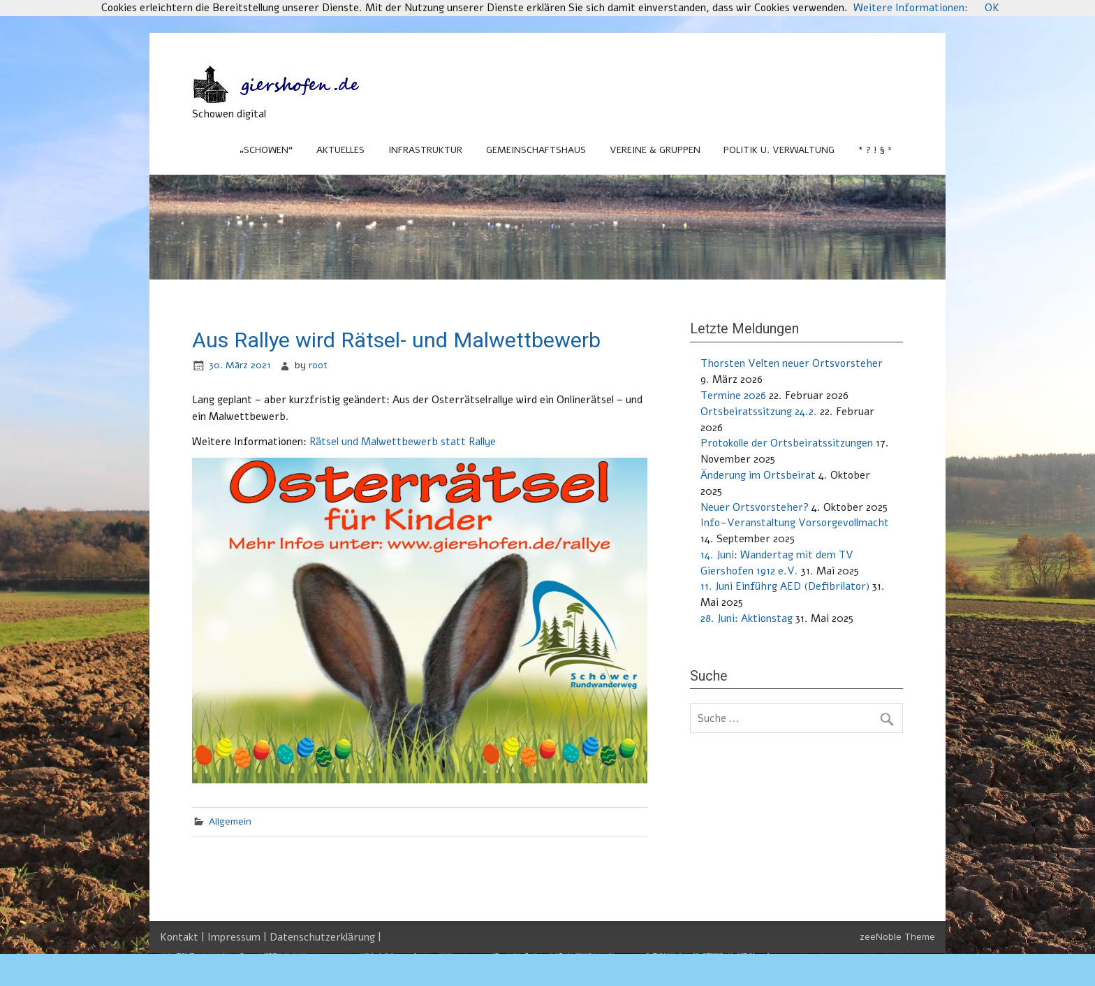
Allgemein (230, 821)
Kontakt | (183, 937)
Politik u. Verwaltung (779, 150)
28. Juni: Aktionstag (746, 618)
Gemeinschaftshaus (536, 150)
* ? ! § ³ (874, 150)
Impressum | (238, 937)
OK (992, 8)
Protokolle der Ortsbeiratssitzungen (786, 443)
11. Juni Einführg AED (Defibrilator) (784, 586)
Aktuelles (340, 150)
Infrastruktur (425, 150)
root (318, 365)
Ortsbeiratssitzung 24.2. (758, 412)
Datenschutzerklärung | (325, 937)
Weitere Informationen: (910, 8)
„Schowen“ (266, 150)
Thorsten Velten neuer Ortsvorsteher (791, 363)
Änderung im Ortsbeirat (758, 475)
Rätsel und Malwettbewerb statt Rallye (402, 442)
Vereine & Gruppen (655, 150)
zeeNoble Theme (897, 936)
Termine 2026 (733, 396)
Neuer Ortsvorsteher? (754, 507)
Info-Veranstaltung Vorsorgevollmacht (794, 523)
